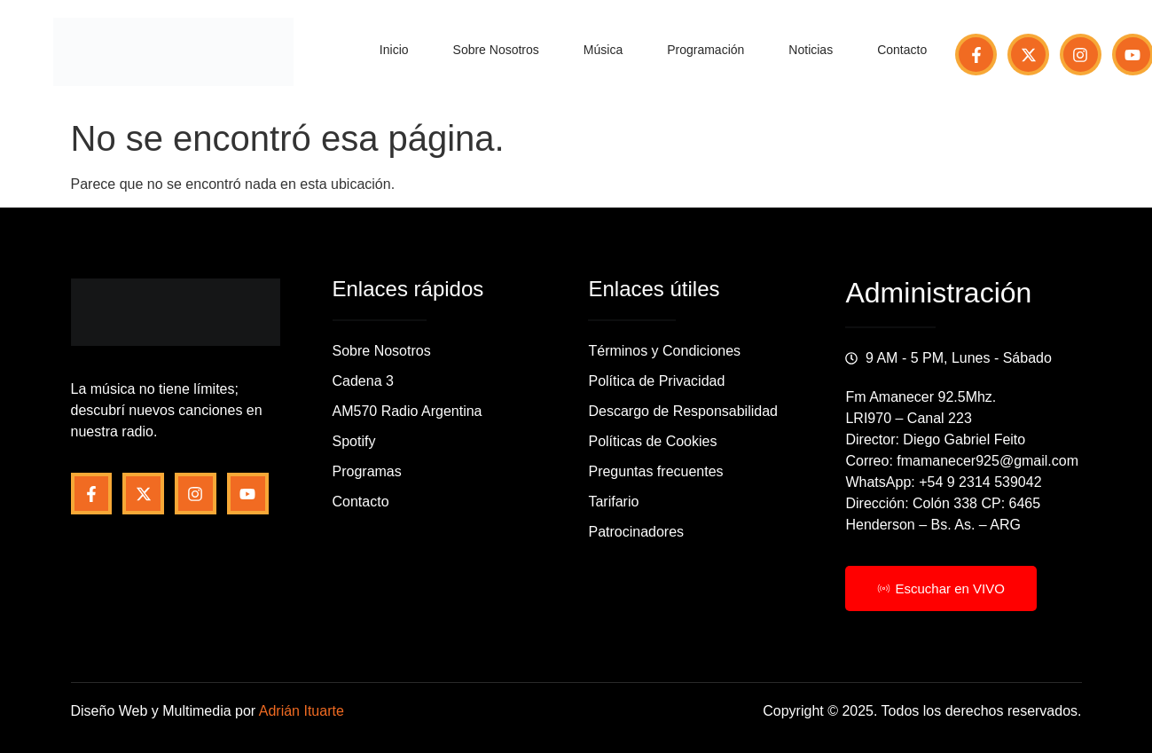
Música (603, 50)
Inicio (394, 50)
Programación (705, 50)
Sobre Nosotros (496, 50)
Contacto (902, 50)
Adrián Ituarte (301, 710)
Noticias (810, 50)
